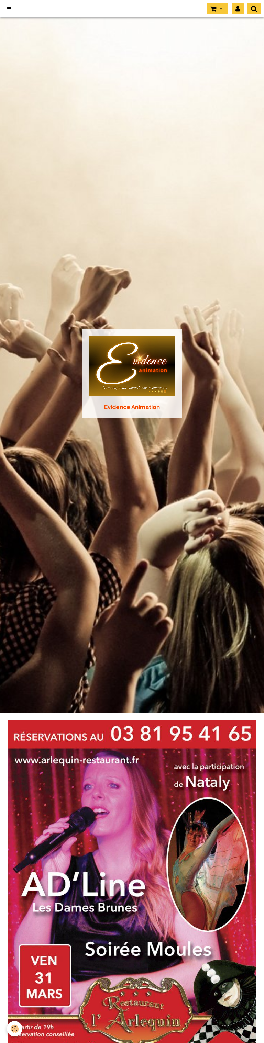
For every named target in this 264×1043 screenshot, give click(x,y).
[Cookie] (14, 1028)
